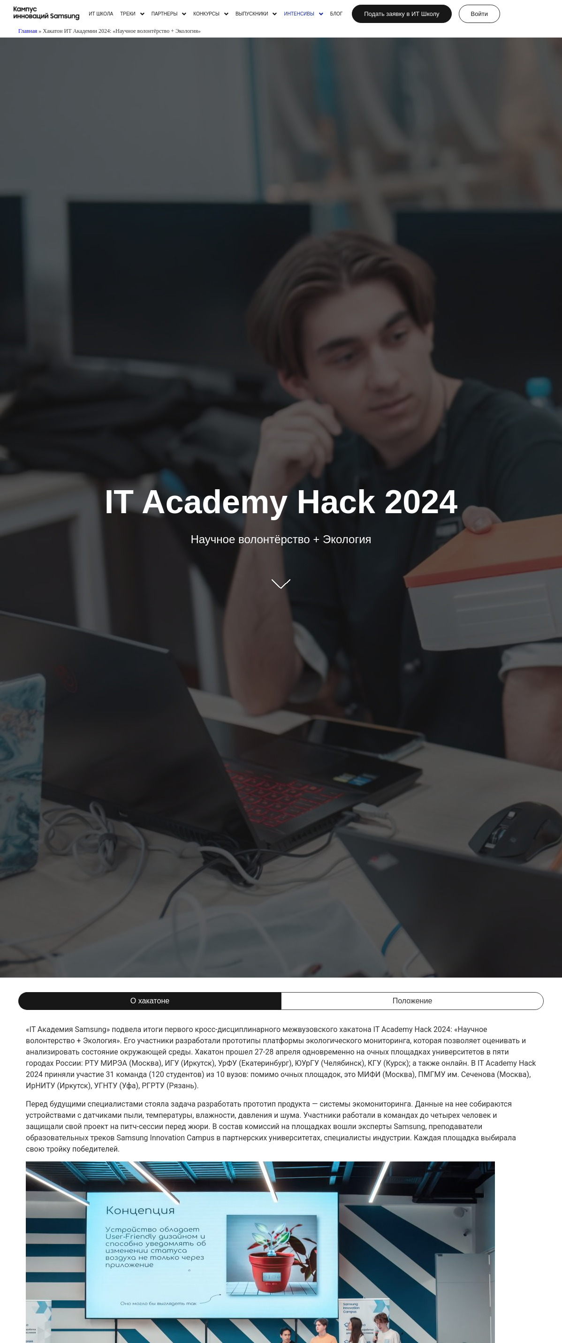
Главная (27, 31)
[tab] (149, 1001)
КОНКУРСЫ (210, 14)
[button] (132, 14)
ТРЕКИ (132, 14)
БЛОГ (336, 14)
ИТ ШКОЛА (101, 14)
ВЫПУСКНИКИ (256, 14)
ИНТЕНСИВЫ (303, 14)
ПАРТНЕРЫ (169, 14)
